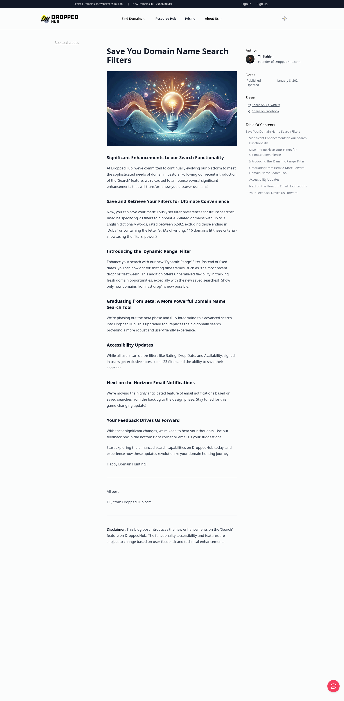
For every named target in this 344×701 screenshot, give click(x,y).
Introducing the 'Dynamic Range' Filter (277, 161)
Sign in (246, 4)
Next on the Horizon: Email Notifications (278, 186)
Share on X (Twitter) (263, 105)
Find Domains (134, 18)
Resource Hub (165, 18)
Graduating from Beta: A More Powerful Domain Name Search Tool (277, 170)
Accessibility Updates (264, 179)
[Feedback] (333, 686)
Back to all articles (67, 43)
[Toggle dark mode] (284, 18)
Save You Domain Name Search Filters (273, 131)
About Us (213, 18)
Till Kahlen (266, 56)
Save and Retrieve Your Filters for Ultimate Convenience (273, 152)
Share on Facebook (263, 111)
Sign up (262, 4)
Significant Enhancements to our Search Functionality (278, 140)
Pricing (190, 18)
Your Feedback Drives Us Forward (273, 193)
